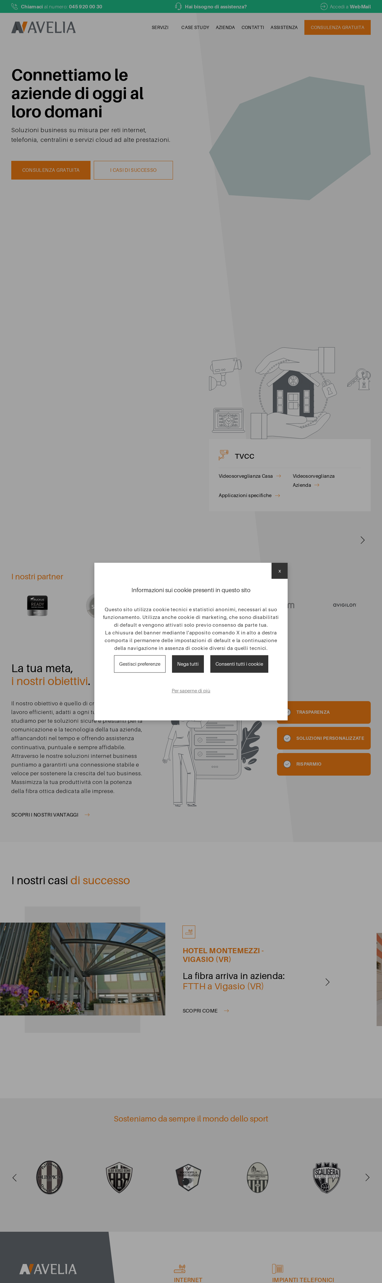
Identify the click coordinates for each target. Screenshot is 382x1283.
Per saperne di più (191, 690)
